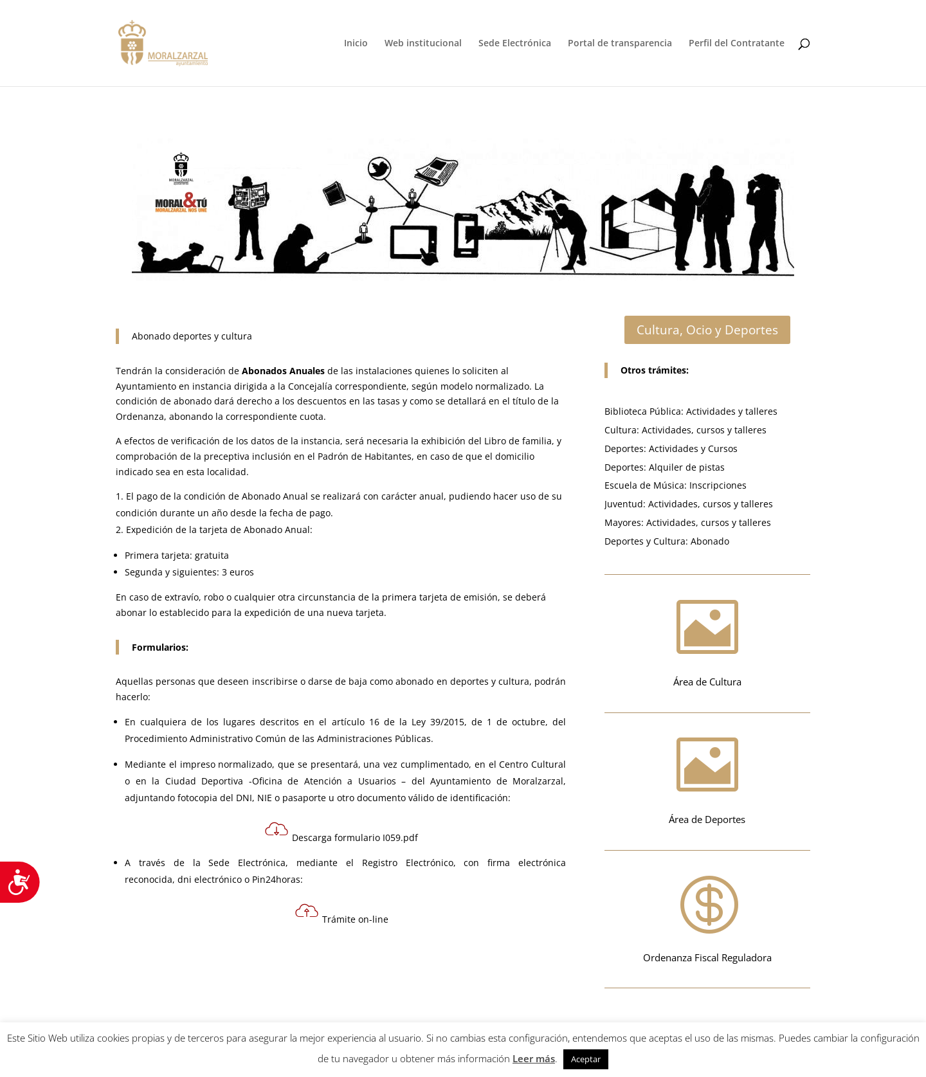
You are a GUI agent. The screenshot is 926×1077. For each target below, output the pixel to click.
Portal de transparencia (620, 44)
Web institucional (423, 44)
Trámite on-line (355, 919)
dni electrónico (209, 879)
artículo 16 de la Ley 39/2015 (398, 722)
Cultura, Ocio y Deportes (707, 329)
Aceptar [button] (586, 1059)
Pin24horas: (276, 879)
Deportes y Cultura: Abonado (666, 541)
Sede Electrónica (514, 44)
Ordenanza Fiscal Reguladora (707, 957)
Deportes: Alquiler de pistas (664, 467)
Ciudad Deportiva (204, 781)
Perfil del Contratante (737, 44)
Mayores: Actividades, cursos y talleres (687, 522)
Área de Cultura (707, 681)
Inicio (356, 44)
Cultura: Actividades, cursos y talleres (685, 430)
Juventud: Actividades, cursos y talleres (688, 504)
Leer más (534, 1058)
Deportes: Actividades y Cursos (671, 448)
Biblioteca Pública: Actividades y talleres (690, 411)
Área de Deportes (707, 819)
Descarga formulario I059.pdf (341, 837)
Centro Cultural (532, 764)
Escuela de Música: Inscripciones (675, 485)
